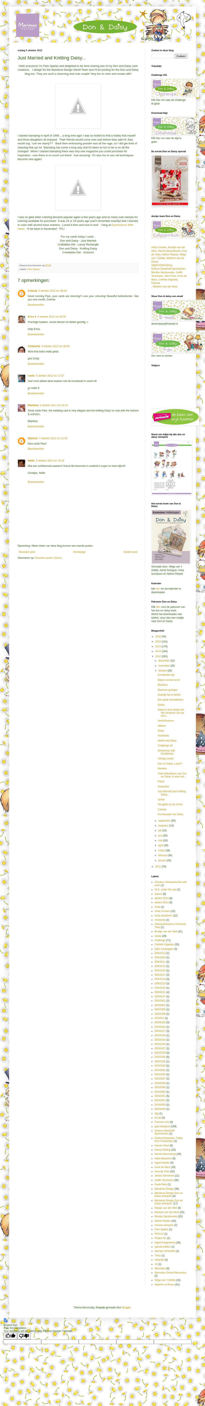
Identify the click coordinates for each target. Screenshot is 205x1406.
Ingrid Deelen (162, 1162)
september (164, 820)
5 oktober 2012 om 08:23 (52, 290)
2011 (158, 866)
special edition (162, 1246)
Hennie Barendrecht (169, 250)
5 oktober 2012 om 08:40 (55, 346)
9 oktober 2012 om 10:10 (50, 460)
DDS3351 (160, 1096)
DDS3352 (160, 1100)
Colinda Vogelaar (168, 279)
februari (163, 855)
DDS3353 (160, 1104)
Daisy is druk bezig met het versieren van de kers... (171, 712)
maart (162, 850)
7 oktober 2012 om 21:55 (53, 438)
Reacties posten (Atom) (48, 557)
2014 (158, 646)
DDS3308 (160, 1013)
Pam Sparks (33, 269)
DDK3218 (160, 979)
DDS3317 (160, 1031)
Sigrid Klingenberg (164, 1242)
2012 (158, 656)
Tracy (157, 1255)
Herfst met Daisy (167, 740)
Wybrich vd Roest (164, 1284)
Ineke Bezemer (163, 1158)
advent (158, 893)
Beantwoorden (36, 304)
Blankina (33, 405)
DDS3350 (160, 1091)
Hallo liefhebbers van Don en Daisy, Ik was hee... (172, 775)
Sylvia (161, 704)
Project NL (160, 1238)
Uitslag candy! (166, 758)
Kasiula (155, 282)
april (161, 845)
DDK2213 (160, 953)
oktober (162, 670)
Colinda (32, 290)
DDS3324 (160, 1039)
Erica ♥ (32, 316)
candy (157, 936)
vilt (156, 1264)
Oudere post (131, 551)
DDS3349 (160, 1087)
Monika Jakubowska (165, 1216)
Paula (161, 781)
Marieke (162, 768)
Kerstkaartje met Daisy (170, 814)
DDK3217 (160, 974)
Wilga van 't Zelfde (164, 1280)
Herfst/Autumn (166, 720)
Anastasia (163, 735)
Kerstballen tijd (166, 674)
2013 (158, 651)
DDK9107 (160, 996)
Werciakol (160, 1268)
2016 (158, 636)
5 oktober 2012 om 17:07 (50, 375)
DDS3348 (160, 1083)
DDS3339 (160, 1065)
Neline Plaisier (170, 254)
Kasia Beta (160, 1184)
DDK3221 (160, 992)
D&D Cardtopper (163, 948)
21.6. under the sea (165, 889)
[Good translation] (10, 1336)
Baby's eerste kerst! (169, 679)
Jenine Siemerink (164, 1175)
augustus (163, 825)
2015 (158, 641)
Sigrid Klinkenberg (161, 265)
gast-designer (162, 1126)
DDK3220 (160, 987)
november (164, 665)
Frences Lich (161, 1121)
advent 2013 (161, 898)
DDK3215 (160, 970)
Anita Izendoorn (163, 915)
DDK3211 (160, 961)
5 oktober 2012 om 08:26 (52, 316)
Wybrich (33, 438)
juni (160, 835)
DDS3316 (160, 1026)
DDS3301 (160, 1000)
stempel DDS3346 (164, 1251)
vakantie (159, 1259)
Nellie (31, 460)
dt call (157, 1117)
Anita (157, 906)
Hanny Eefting (162, 1149)
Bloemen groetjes (167, 689)
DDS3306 (160, 1009)
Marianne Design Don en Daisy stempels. (168, 1202)
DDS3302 (160, 1005)
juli (160, 830)
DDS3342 (160, 1070)
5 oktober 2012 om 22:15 (54, 405)
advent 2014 (161, 902)
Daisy (161, 730)
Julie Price (170, 275)
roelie (31, 375)
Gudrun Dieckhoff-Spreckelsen (164, 1132)
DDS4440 (160, 1109)
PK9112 (159, 1233)
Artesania (159, 919)
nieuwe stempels (163, 1225)
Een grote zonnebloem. (171, 699)
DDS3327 (160, 1048)
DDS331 (159, 1018)
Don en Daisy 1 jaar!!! (170, 763)
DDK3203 (160, 957)
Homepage (79, 551)
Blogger (126, 1307)
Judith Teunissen (163, 1180)
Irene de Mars (162, 1167)
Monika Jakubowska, (163, 272)
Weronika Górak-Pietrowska (170, 1272)
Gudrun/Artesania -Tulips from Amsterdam (168, 1140)
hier (158, 588)
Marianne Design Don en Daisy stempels (168, 1195)
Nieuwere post (27, 551)
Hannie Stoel (161, 1145)
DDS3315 (160, 1022)
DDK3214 (160, 966)
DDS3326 (160, 1044)
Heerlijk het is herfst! (169, 694)
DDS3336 (160, 1061)
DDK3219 (160, 983)
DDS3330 (160, 1057)
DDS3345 (160, 1074)
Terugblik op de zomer (170, 804)
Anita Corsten (159, 247)
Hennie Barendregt (165, 1154)
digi (156, 1113)
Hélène (162, 725)
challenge (159, 940)
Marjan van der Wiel (165, 1207)
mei (160, 840)
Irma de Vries (162, 1171)
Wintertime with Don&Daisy (166, 752)
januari (162, 860)
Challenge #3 (165, 745)
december (164, 660)
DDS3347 (160, 1078)
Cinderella (34, 346)
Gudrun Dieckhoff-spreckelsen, (168, 268)
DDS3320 (160, 1035)
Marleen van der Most (165, 286)
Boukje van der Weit (165, 931)
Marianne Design (164, 1188)
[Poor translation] (24, 1336)
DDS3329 (160, 1052)
